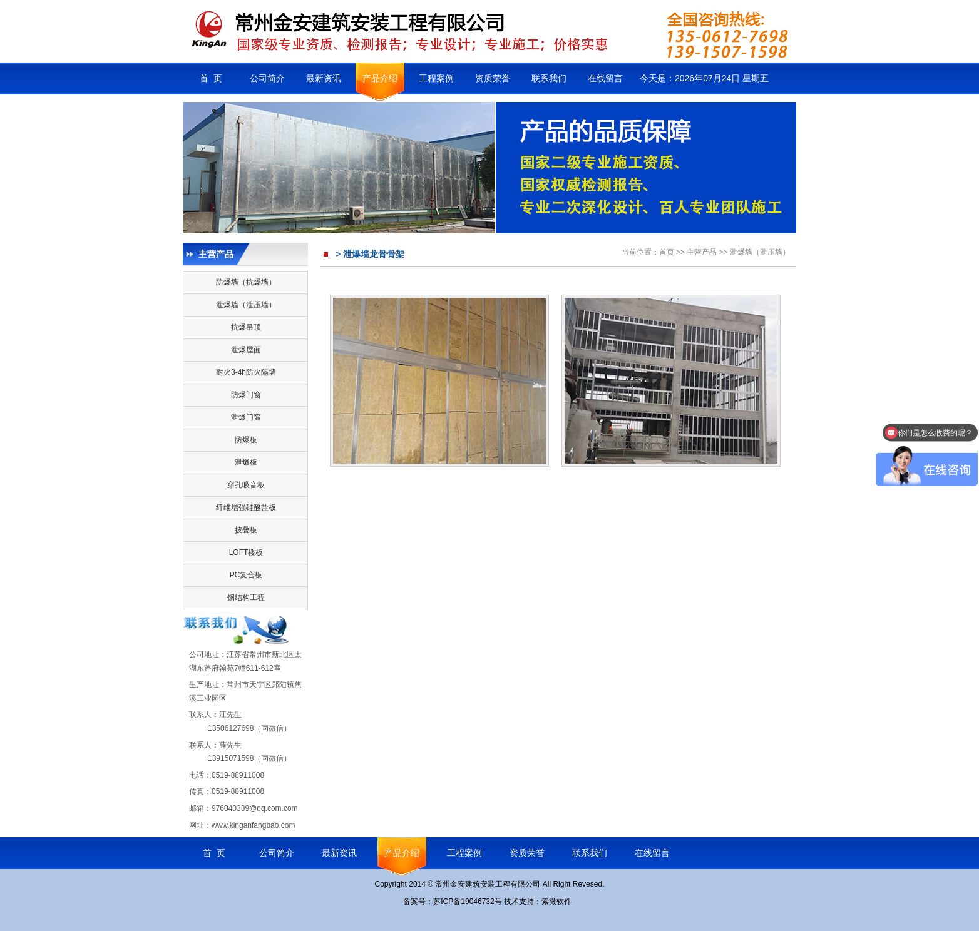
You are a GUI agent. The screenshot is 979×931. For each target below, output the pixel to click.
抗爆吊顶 (246, 327)
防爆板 (246, 439)
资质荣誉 (492, 78)
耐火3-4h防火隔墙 (246, 372)
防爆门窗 (246, 394)
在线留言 (605, 78)
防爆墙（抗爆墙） (246, 282)
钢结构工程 (246, 597)
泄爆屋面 (246, 349)
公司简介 (267, 78)
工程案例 (436, 78)
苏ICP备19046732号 (467, 901)
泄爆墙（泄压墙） (246, 304)
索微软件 (556, 901)
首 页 (211, 78)
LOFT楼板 (246, 552)
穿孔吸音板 (246, 485)
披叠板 (246, 530)
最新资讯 (323, 78)
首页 (666, 252)
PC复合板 (246, 575)
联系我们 (548, 78)
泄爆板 (246, 462)
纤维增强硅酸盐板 (246, 507)
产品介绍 (379, 78)
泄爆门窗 (246, 417)
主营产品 (702, 252)
